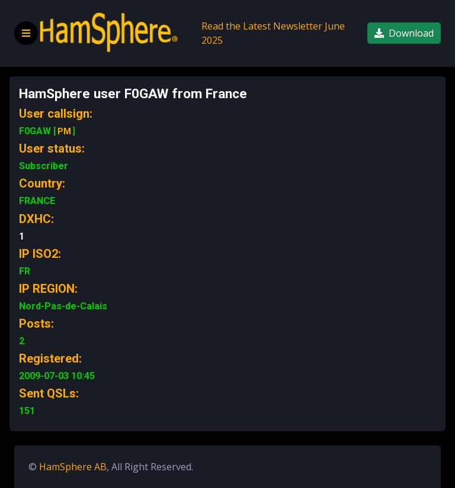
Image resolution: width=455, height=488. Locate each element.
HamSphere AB (73, 466)
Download (404, 33)
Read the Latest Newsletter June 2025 (273, 33)
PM (64, 131)
